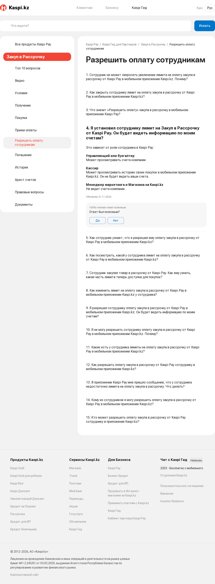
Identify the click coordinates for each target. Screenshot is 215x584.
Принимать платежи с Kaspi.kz (128, 503)
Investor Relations (172, 501)
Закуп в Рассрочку (153, 44)
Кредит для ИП (20, 521)
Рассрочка (17, 514)
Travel (73, 475)
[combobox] (99, 26)
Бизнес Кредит (118, 475)
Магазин (75, 468)
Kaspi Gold (17, 468)
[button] (146, 176)
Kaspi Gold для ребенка (26, 475)
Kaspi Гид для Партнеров (120, 44)
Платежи (75, 483)
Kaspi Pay (92, 44)
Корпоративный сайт (24, 574)
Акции (73, 506)
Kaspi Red (16, 483)
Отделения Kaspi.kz (173, 475)
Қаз (200, 8)
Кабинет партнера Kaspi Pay (127, 518)
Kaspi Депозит (20, 491)
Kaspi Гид (75, 529)
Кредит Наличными (23, 529)
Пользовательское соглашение (182, 486)
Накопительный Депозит (27, 498)
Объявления (77, 521)
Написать (196, 460)
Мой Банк (75, 491)
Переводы (76, 498)
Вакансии (166, 493)
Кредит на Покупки (23, 506)
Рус (210, 8)
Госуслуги (76, 514)
